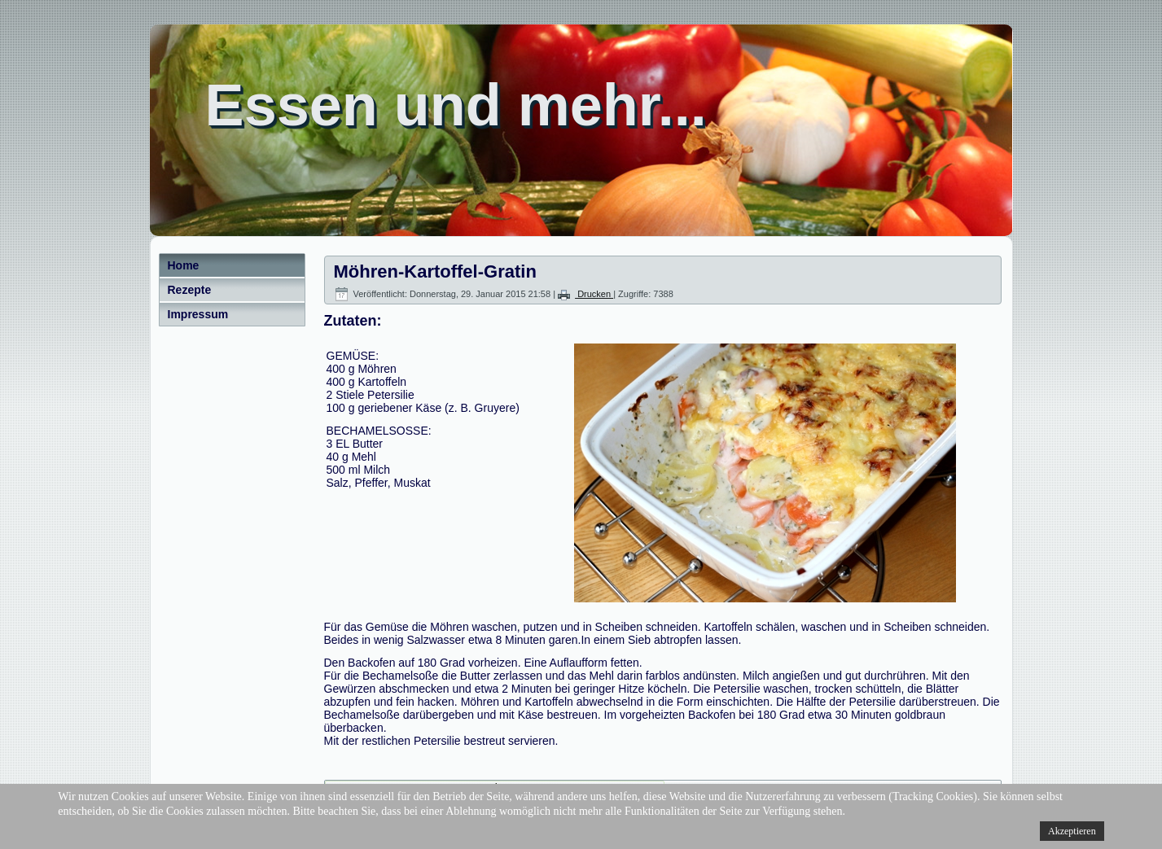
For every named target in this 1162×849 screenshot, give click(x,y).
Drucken (585, 294)
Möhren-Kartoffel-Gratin (435, 271)
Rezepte (190, 289)
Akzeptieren (1072, 831)
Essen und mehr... (456, 105)
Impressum (198, 314)
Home (184, 265)
